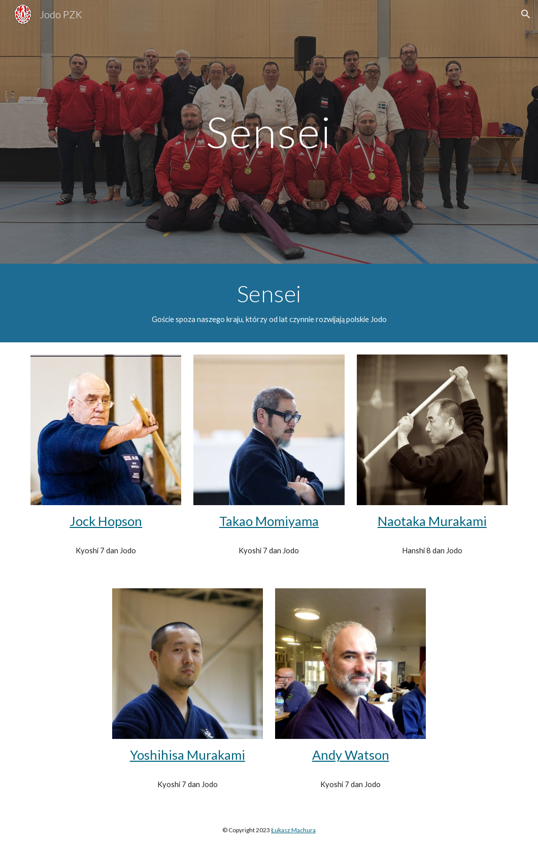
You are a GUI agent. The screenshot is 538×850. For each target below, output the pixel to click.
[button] (526, 14)
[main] (269, 131)
